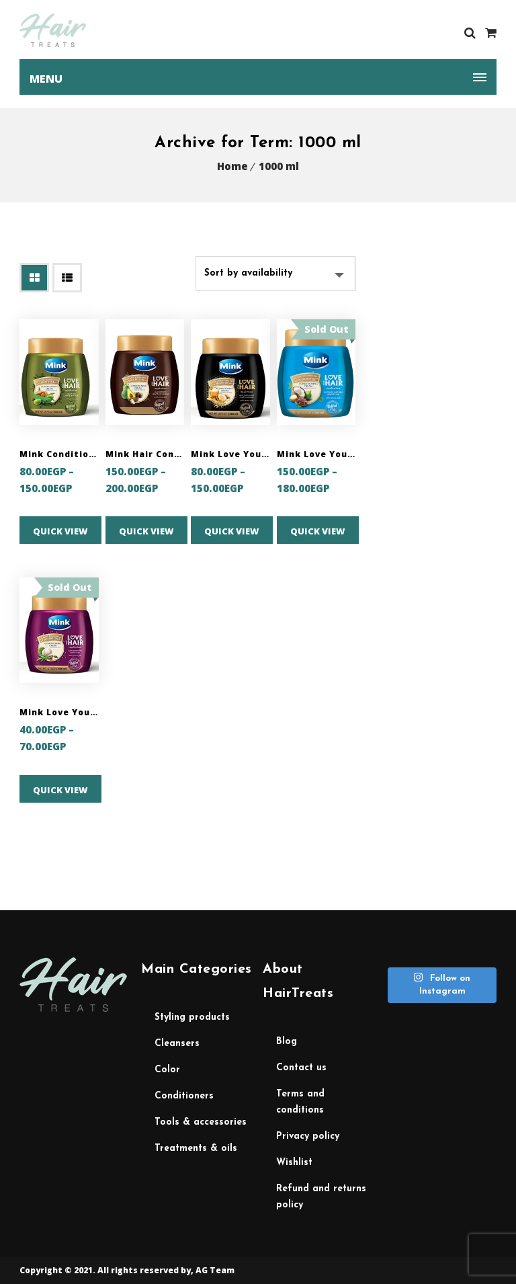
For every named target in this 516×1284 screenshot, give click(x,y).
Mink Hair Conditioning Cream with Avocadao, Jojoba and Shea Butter (145, 454)
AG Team (215, 1270)
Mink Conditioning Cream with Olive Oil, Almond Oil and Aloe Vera (59, 454)
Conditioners (184, 1096)
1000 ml (279, 166)
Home (232, 166)
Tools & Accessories (201, 1122)
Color (167, 1070)
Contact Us (301, 1068)
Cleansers (177, 1044)
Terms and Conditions (300, 1102)
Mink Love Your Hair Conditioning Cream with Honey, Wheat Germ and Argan (230, 454)
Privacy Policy (307, 1136)
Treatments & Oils (196, 1148)
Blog (286, 1042)
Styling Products (192, 1017)
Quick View (60, 531)
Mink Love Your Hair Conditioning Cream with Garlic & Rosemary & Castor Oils (59, 712)
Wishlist (294, 1163)
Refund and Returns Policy (321, 1197)
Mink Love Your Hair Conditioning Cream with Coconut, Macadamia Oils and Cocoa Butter (316, 454)
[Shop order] (275, 273)
